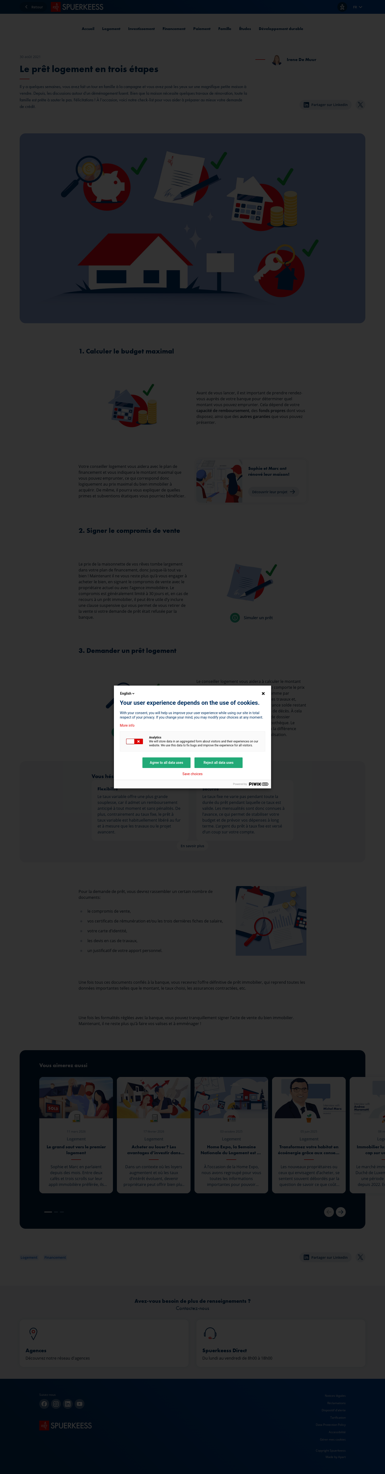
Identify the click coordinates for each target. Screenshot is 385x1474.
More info (127, 725)
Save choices (192, 774)
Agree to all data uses (166, 763)
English (127, 693)
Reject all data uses (219, 763)
